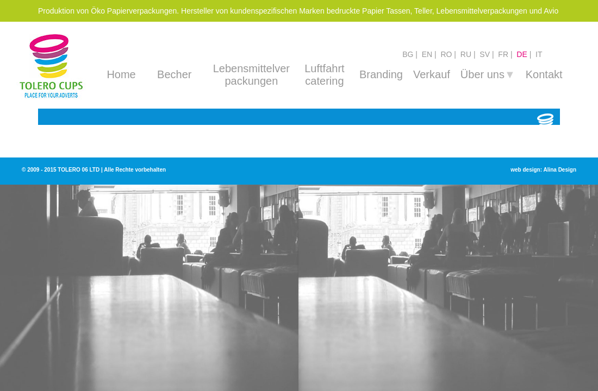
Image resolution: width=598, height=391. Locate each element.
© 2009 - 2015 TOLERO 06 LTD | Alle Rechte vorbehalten (94, 170)
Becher (174, 74)
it (538, 54)
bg (407, 54)
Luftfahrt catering (324, 74)
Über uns (487, 74)
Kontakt (544, 74)
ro (446, 54)
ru (465, 54)
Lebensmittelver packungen (251, 74)
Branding (381, 74)
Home (121, 74)
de (521, 54)
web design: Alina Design (543, 170)
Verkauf (431, 74)
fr (503, 54)
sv (484, 54)
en (427, 54)
